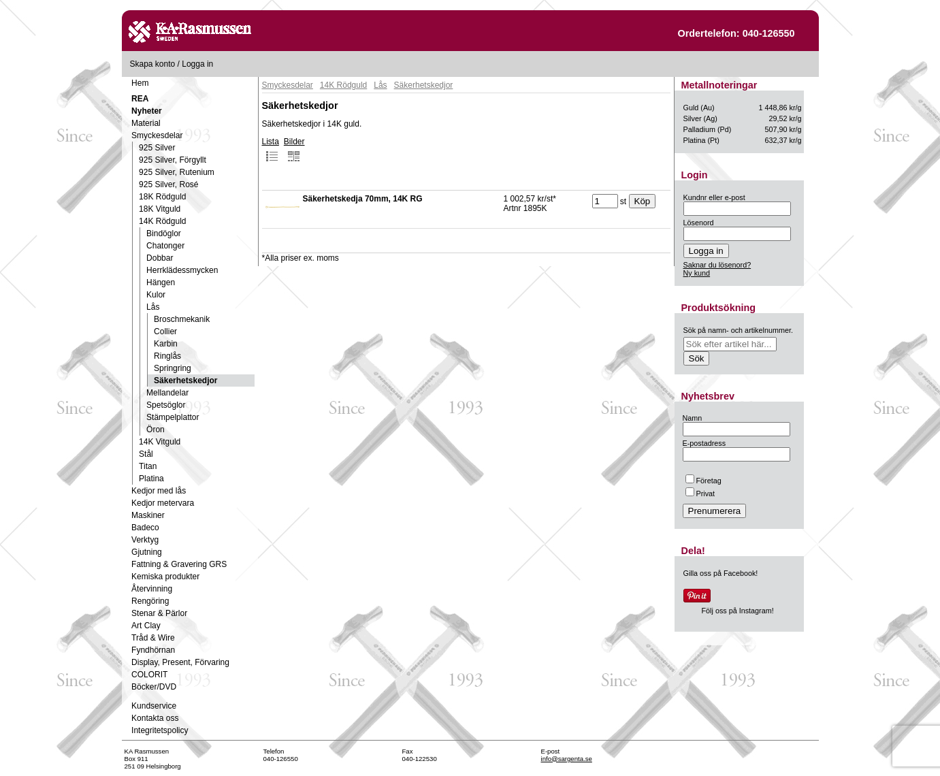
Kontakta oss (154, 718)
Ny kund (697, 273)
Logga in (197, 64)
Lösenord (698, 223)
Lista (270, 150)
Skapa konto (153, 64)
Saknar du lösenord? (717, 265)
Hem (139, 83)
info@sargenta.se (566, 758)
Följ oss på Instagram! (738, 611)
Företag (703, 480)
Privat (700, 493)
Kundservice (153, 706)
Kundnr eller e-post (714, 197)
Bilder (294, 150)
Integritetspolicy (159, 730)
